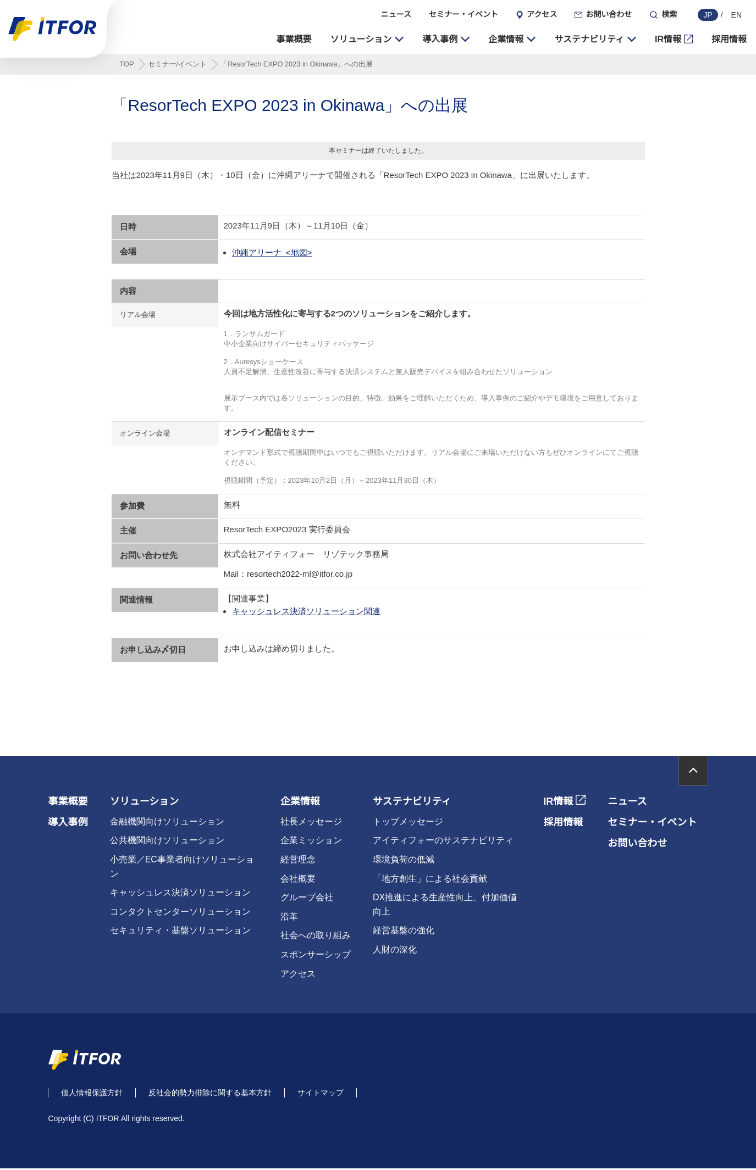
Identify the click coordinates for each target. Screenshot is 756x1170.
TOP (127, 66)
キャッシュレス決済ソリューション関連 (306, 612)
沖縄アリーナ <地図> (272, 254)
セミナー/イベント (177, 66)
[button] (367, 40)
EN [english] (736, 14)
